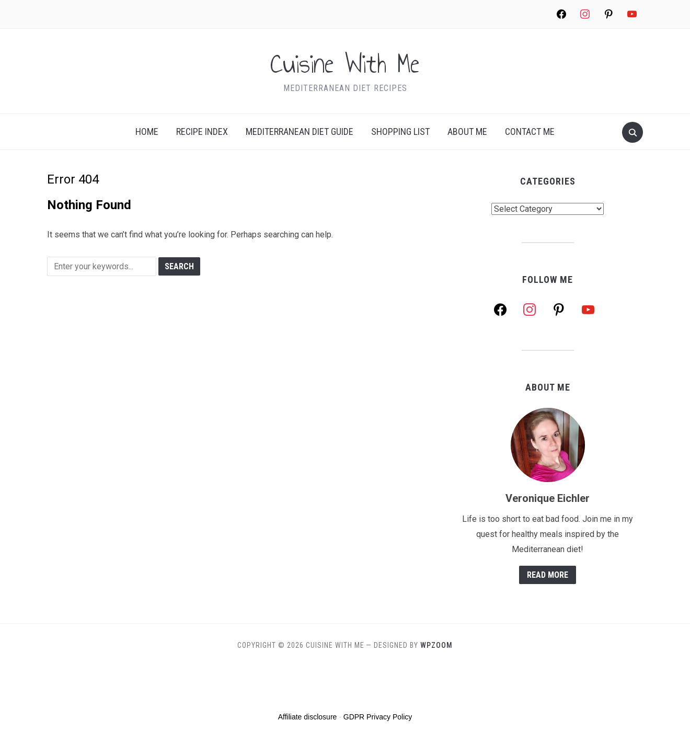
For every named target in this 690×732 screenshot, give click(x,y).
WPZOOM (436, 645)
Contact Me (530, 131)
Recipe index (202, 131)
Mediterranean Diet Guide (299, 131)
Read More (547, 575)
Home (146, 131)
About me (467, 131)
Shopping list (400, 131)
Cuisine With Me (345, 64)
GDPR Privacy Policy (377, 717)
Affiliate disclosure (307, 717)
